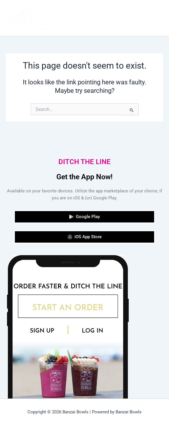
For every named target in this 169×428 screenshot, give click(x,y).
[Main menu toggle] (157, 18)
